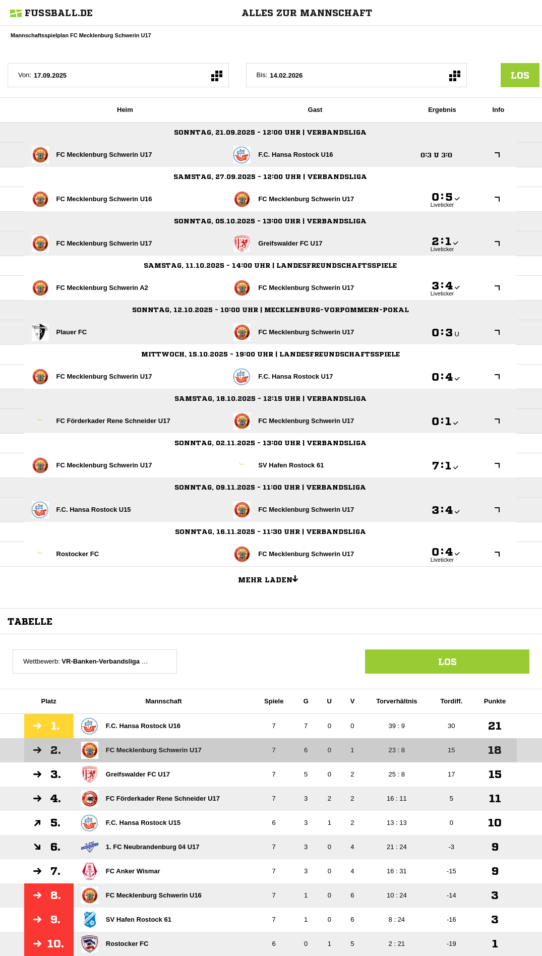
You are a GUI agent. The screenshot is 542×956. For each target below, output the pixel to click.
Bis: (262, 75)
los (520, 75)
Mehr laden (272, 578)
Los (447, 661)
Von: (24, 75)
